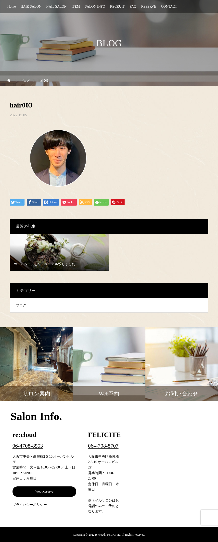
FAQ (133, 6)
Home (11, 6)
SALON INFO (95, 6)
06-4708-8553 (28, 446)
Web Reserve (44, 491)
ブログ (21, 305)
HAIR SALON (31, 6)
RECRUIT (117, 6)
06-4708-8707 (103, 446)
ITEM (76, 6)
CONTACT (169, 6)
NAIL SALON (56, 6)
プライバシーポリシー (30, 505)
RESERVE (148, 6)
